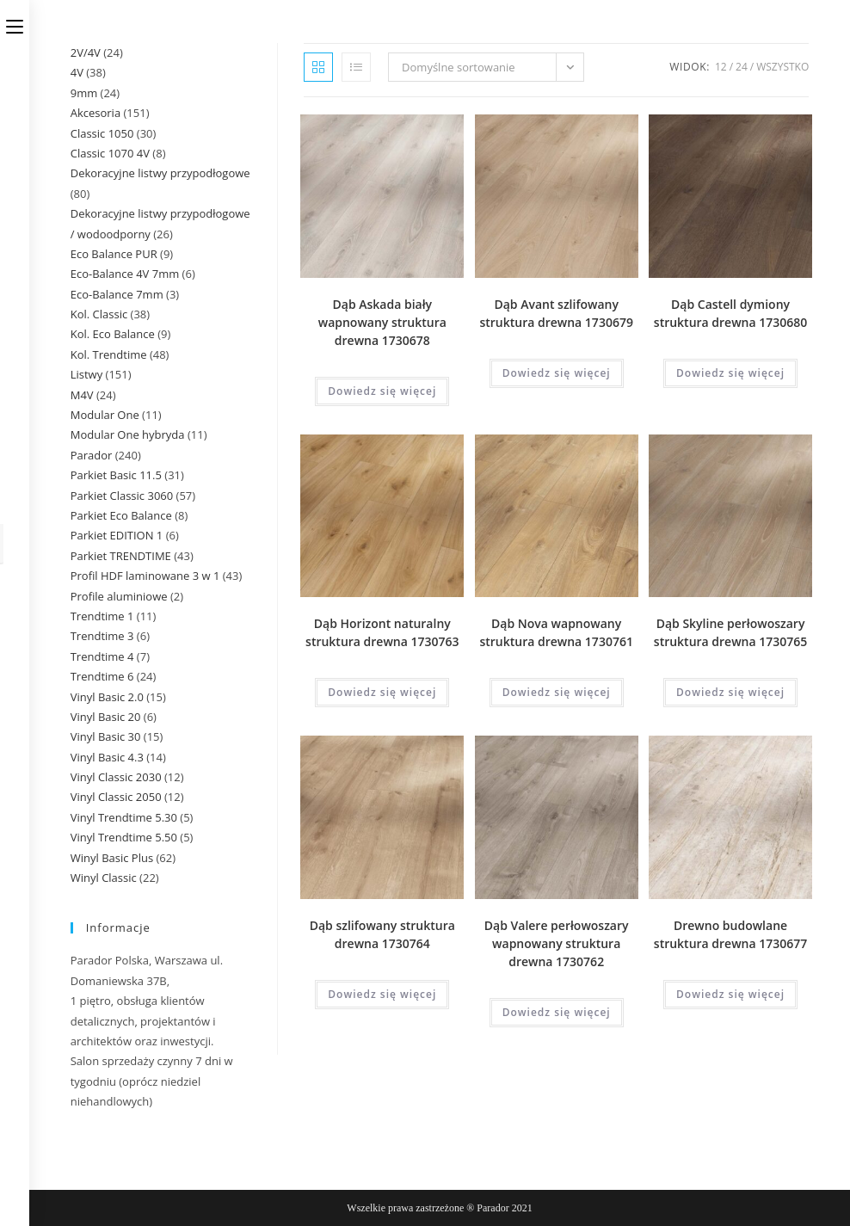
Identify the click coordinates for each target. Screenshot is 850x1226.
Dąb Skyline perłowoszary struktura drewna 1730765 (730, 632)
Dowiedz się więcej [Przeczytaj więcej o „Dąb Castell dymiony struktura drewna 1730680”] (730, 373)
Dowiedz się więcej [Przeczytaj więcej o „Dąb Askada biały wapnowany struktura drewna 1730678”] (382, 391)
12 (721, 66)
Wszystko (782, 66)
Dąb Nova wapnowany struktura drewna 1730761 (555, 632)
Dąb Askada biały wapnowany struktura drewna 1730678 (382, 322)
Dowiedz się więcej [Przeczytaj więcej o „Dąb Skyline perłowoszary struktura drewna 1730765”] (730, 692)
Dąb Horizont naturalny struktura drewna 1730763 (382, 632)
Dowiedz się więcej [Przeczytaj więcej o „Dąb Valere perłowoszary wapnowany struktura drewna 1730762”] (556, 1012)
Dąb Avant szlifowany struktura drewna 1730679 (555, 313)
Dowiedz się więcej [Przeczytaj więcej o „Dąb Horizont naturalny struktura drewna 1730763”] (382, 692)
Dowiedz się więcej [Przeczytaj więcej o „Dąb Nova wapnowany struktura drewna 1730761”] (556, 692)
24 (742, 66)
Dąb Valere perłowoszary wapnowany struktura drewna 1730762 (556, 943)
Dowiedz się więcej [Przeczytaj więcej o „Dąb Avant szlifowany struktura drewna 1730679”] (556, 373)
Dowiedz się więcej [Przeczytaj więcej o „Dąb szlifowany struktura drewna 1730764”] (382, 994)
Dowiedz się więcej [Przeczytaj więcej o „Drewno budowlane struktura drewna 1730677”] (730, 994)
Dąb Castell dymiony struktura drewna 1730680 (730, 313)
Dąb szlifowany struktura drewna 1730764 (382, 934)
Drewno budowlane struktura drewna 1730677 (730, 934)
